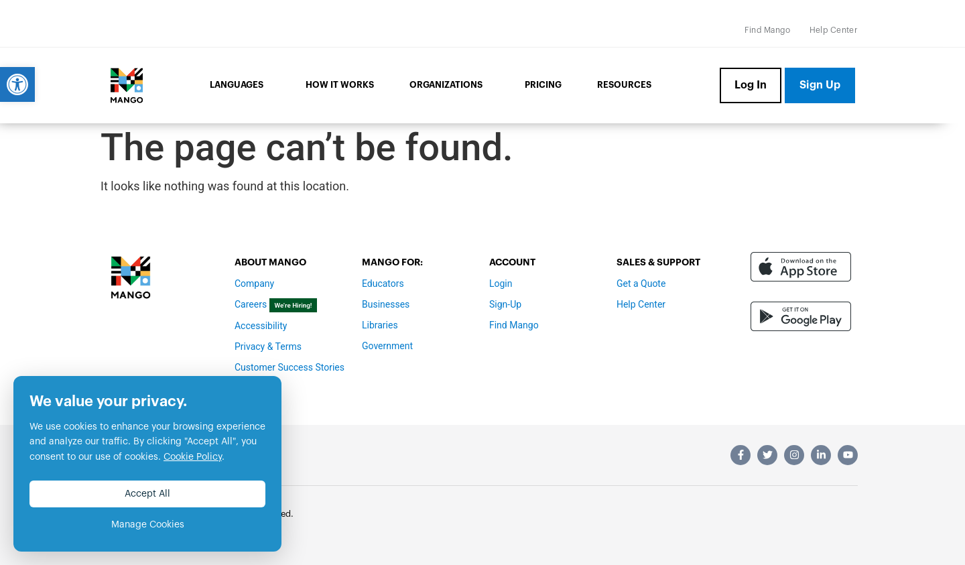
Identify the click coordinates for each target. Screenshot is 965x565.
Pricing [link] (543, 84)
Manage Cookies (147, 524)
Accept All (147, 494)
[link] (17, 84)
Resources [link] (624, 84)
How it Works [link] (340, 84)
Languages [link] (240, 85)
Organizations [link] (449, 85)
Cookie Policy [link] (193, 457)
